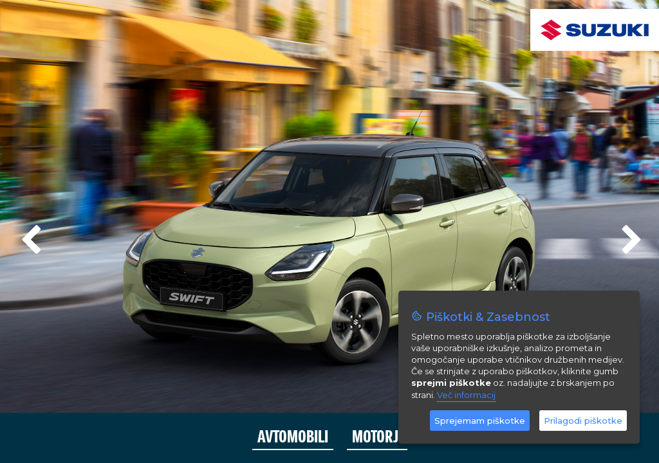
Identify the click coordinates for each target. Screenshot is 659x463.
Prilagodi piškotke (583, 420)
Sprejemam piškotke (479, 420)
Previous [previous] (29, 234)
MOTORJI (377, 437)
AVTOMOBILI (292, 437)
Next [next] (630, 234)
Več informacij (466, 395)
